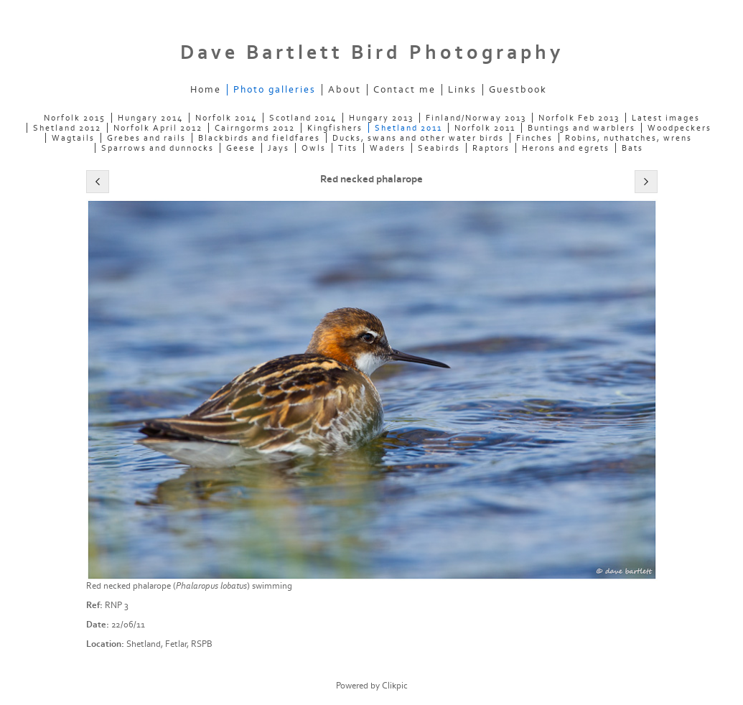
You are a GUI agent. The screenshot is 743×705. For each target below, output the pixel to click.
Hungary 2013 (381, 118)
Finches (534, 138)
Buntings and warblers (581, 128)
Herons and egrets (565, 148)
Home (205, 89)
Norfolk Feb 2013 (579, 118)
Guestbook (518, 89)
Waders (388, 148)
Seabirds (439, 148)
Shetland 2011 (408, 128)
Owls (314, 148)
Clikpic (395, 686)
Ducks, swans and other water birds (418, 138)
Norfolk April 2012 (157, 128)
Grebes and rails (146, 138)
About (344, 89)
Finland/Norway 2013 (476, 118)
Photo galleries (274, 89)
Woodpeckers (679, 128)
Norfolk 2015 (75, 118)
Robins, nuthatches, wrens (628, 138)
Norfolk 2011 (484, 128)
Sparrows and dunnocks (157, 148)
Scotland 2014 (303, 118)
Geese (241, 148)
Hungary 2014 (150, 118)
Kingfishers (335, 128)
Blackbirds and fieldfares (259, 138)
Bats (632, 148)
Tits (348, 148)
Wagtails (73, 138)
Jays (278, 148)
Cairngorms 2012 (255, 128)
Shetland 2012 (67, 128)
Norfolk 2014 (226, 118)
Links (462, 89)
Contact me (404, 89)
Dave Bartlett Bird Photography (372, 53)
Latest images (666, 118)
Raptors (491, 148)
